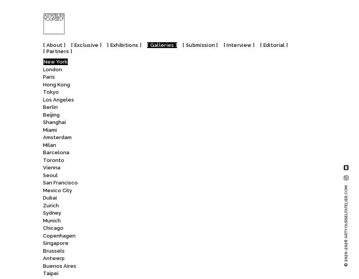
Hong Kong (56, 85)
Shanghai (54, 122)
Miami (50, 130)
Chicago (53, 228)
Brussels (54, 251)
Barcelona (56, 152)
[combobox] (117, 63)
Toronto (53, 160)
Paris (49, 77)
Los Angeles (58, 100)
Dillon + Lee (105, 100)
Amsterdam (57, 137)
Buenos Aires (59, 266)
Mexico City (57, 190)
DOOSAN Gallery (113, 138)
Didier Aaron (105, 85)
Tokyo (51, 92)
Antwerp (54, 258)
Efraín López (106, 244)
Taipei (50, 273)
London (52, 69)
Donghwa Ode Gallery (117, 131)
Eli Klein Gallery (113, 274)
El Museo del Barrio (118, 252)
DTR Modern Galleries (120, 161)
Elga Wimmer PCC (113, 267)
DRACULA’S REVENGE (115, 154)
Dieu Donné (106, 93)
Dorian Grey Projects (118, 146)
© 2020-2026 (346, 226)
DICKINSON (103, 78)
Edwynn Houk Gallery (119, 221)
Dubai (50, 198)
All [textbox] (88, 64)
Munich (52, 221)
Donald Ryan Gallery (115, 123)
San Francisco (60, 183)
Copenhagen (59, 236)
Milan (49, 145)
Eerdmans (104, 229)
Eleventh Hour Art (112, 259)
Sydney (52, 213)
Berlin (50, 107)
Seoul (50, 175)
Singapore (56, 243)
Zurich (51, 205)
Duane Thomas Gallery (118, 169)
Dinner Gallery (110, 116)
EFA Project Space (115, 236)
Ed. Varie (100, 176)
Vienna (51, 167)
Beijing (51, 115)
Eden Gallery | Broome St (125, 184)
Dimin (97, 108)
